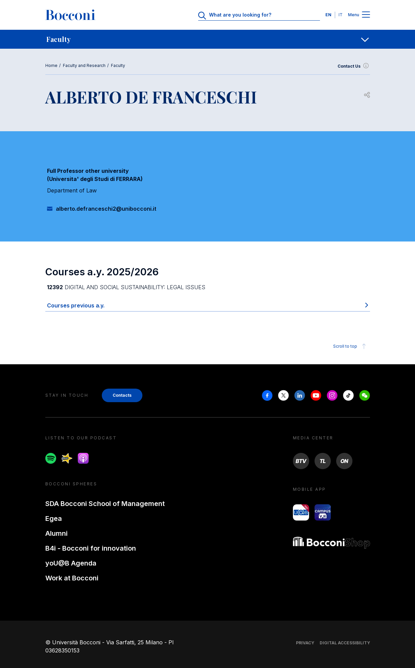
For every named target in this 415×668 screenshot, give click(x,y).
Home (51, 65)
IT (341, 14)
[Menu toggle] (366, 15)
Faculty (118, 65)
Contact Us (354, 66)
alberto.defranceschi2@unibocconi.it (106, 208)
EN (328, 14)
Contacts (122, 395)
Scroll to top (350, 346)
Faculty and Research (84, 65)
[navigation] (207, 39)
